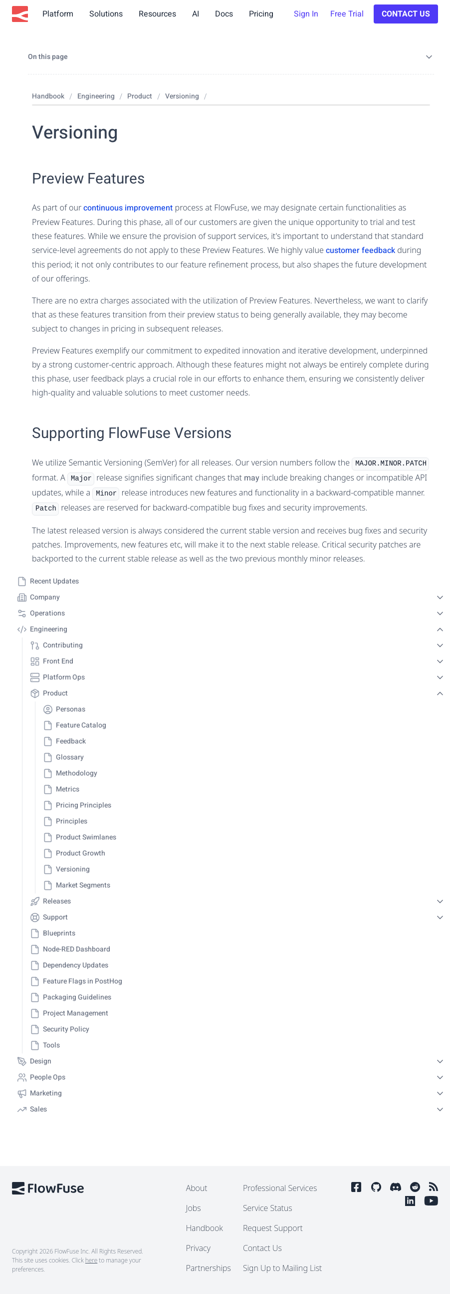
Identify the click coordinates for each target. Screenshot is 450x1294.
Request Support (273, 1228)
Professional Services (280, 1188)
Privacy (198, 1248)
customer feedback (360, 250)
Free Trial (347, 14)
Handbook (204, 1228)
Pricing (261, 14)
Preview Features (88, 179)
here (91, 1260)
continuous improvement (128, 208)
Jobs (193, 1208)
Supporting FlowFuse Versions (131, 433)
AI (195, 14)
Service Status (267, 1208)
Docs (224, 14)
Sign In (306, 14)
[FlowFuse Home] (20, 14)
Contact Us (406, 14)
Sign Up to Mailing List (282, 1268)
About (197, 1188)
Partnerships (208, 1268)
